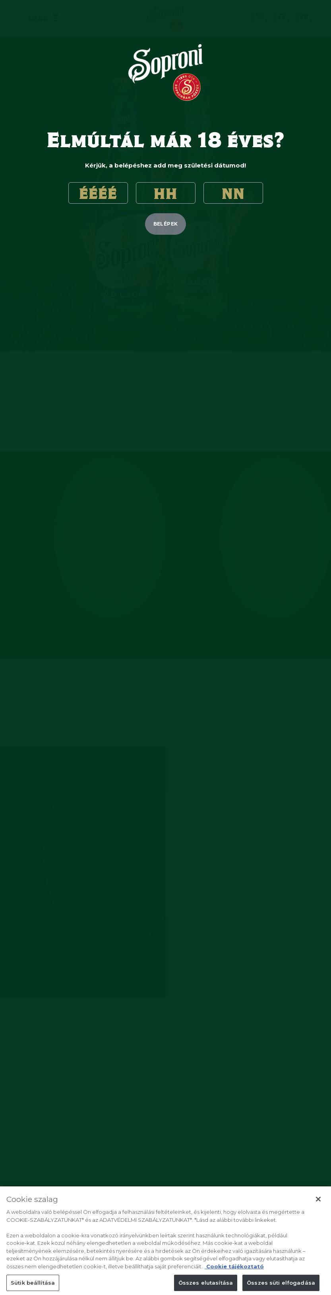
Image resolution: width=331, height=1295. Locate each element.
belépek (165, 224)
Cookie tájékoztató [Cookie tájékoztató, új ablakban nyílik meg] (234, 1273)
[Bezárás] (318, 1206)
